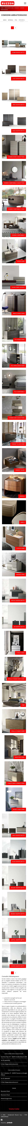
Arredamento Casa (9, 7)
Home (2, 7)
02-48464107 (6, 1078)
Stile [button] (16, 20)
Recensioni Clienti (5, 1091)
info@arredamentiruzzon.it (11, 1064)
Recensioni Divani (5, 1095)
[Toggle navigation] (25, 3)
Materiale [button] (10, 20)
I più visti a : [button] (22, 20)
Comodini (17, 7)
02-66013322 (6, 1060)
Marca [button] (4, 20)
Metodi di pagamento (6, 1098)
